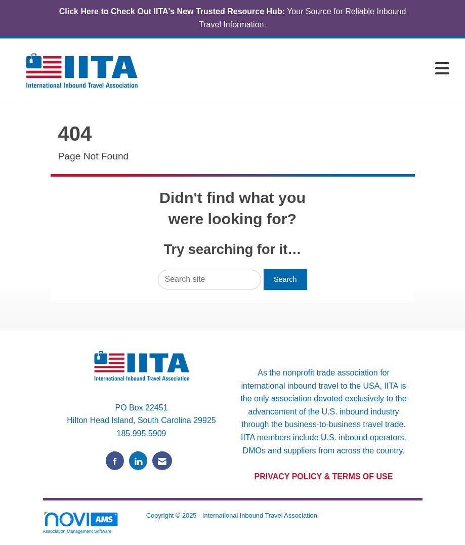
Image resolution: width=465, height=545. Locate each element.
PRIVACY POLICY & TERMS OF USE (324, 476)
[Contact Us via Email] (162, 460)
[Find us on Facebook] (115, 460)
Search (285, 279)
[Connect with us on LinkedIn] (138, 460)
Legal (232, 526)
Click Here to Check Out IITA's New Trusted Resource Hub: (172, 11)
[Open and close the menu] (305, 69)
